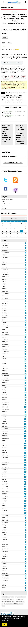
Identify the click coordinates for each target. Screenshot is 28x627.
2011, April (4, 450)
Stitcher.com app (9, 77)
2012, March (4, 423)
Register (8, 87)
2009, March (4, 510)
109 (25, 433)
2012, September (5, 409)
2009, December (5, 488)
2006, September (5, 582)
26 (25, 344)
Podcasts (14, 12)
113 (25, 426)
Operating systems (5, 206)
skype (3, 99)
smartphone (10, 99)
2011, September (5, 438)
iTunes (11, 76)
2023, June (4, 255)
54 (25, 349)
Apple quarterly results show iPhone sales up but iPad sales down (7, 133)
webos (14, 102)
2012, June (4, 416)
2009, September (5, 496)
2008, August (4, 527)
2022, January (5, 271)
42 (25, 351)
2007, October (5, 551)
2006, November (5, 578)
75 (25, 385)
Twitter (19, 83)
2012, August (4, 411)
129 (25, 428)
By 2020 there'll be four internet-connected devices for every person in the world (21, 134)
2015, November (5, 332)
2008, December (5, 517)
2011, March (4, 452)
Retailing (3, 201)
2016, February (5, 325)
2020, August (4, 303)
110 (25, 462)
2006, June (4, 590)
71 (25, 378)
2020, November (5, 296)
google (7, 95)
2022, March (4, 267)
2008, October (5, 522)
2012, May (4, 419)
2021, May (4, 286)
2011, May (4, 447)
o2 (23, 601)
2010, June (4, 474)
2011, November (5, 433)
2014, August (4, 353)
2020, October (5, 298)
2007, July (4, 558)
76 (25, 380)
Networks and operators (6, 203)
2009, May (4, 505)
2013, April (4, 392)
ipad (15, 95)
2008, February (5, 541)
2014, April (4, 363)
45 (25, 346)
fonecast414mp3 (8, 111)
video (3, 102)
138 (25, 455)
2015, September (5, 334)
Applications (4, 208)
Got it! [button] (4, 624)
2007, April (4, 566)
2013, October (5, 378)
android (14, 93)
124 (25, 443)
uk (22, 99)
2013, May (4, 390)
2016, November (5, 315)
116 (25, 457)
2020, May (4, 310)
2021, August (4, 279)
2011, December (5, 431)
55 (25, 363)
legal (17, 601)
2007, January (5, 573)
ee (2, 95)
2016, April (4, 322)
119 (25, 438)
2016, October (5, 317)
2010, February (5, 484)
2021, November (5, 276)
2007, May (4, 563)
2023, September (5, 252)
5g (9, 93)
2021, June (4, 284)
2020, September (5, 300)
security (13, 601)
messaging (5, 97)
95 (25, 399)
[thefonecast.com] (14, 2)
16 (25, 337)
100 (25, 421)
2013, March (4, 394)
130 (25, 484)
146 (25, 491)
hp (11, 95)
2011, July (4, 443)
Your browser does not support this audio (12, 63)
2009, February (5, 512)
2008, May (4, 534)
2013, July (4, 385)
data (24, 93)
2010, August (4, 469)
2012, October (5, 406)
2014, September (5, 351)
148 (25, 496)
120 (25, 445)
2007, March (4, 568)
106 (25, 431)
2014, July (4, 356)
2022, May (4, 262)
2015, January (5, 341)
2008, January (5, 544)
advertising (15, 603)
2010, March (4, 481)
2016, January (5, 327)
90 (25, 440)
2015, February (5, 339)
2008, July (4, 529)
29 (25, 515)
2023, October (5, 250)
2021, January (5, 291)
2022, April (4, 264)
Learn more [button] (5, 620)
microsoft (20, 601)
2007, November (5, 549)
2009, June (4, 503)
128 (25, 474)
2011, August (4, 440)
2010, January (5, 486)
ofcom (3, 605)
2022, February (5, 269)
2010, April (4, 479)
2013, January (5, 399)
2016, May (4, 320)
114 (25, 479)
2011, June (4, 445)
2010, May (4, 476)
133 (25, 419)
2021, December (5, 274)
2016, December (5, 312)
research (20, 597)
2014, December (5, 344)
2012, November (5, 404)
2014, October (5, 349)
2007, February (5, 570)
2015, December (5, 329)
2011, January (5, 457)
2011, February (5, 455)
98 (25, 409)
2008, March (4, 539)
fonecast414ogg (8, 115)
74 (25, 392)
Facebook (3, 84)
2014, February (5, 368)
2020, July (4, 305)
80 (25, 416)
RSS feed (23, 76)
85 (25, 370)
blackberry (4, 601)
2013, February (5, 397)
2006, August (4, 585)
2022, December (5, 257)
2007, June (4, 561)
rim (22, 603)
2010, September (5, 467)
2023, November (5, 247)
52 (25, 361)
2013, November (5, 375)
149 (25, 493)
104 (25, 481)
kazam (20, 95)
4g (6, 93)
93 (25, 498)
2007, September (5, 554)
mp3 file (3, 79)
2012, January (5, 428)
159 (25, 501)
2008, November (5, 520)
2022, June (4, 259)
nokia (8, 599)
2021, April (4, 288)
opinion (4, 597)
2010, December (5, 459)
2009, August (4, 498)
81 (25, 402)
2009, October (5, 493)
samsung (19, 97)
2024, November (5, 243)
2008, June (4, 532)
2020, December (5, 293)
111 (25, 469)
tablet (18, 99)
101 (25, 452)
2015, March (4, 337)
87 (25, 404)
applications (11, 597)
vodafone (9, 601)
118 (25, 472)
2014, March (4, 365)
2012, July (4, 414)
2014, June (4, 358)
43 (25, 356)
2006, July (4, 587)
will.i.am (19, 102)
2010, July (4, 472)
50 (25, 358)
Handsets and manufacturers (7, 199)
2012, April (4, 421)
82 (25, 450)
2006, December (5, 575)
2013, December (5, 373)
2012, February (5, 426)
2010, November (5, 462)
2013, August (4, 382)
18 (25, 339)
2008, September (5, 525)
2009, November (5, 491)
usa (8, 603)
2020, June (4, 308)
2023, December (5, 245)
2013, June (4, 387)
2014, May (4, 361)
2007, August (4, 556)
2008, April (4, 537)
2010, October (5, 464)
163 (25, 510)
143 (25, 486)
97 (25, 397)
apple (20, 93)
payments (4, 599)
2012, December (5, 402)
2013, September (5, 380)
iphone (5, 603)
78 (25, 368)
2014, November (5, 346)
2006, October (5, 580)
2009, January (5, 515)
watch (8, 102)
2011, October (5, 435)
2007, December (5, 546)
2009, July (4, 501)
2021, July (4, 281)
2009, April (4, 508)
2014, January (5, 370)
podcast (12, 97)
